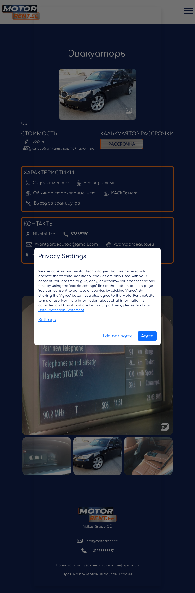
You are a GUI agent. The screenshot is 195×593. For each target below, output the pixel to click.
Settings (47, 320)
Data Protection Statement (61, 310)
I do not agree (118, 336)
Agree (147, 336)
